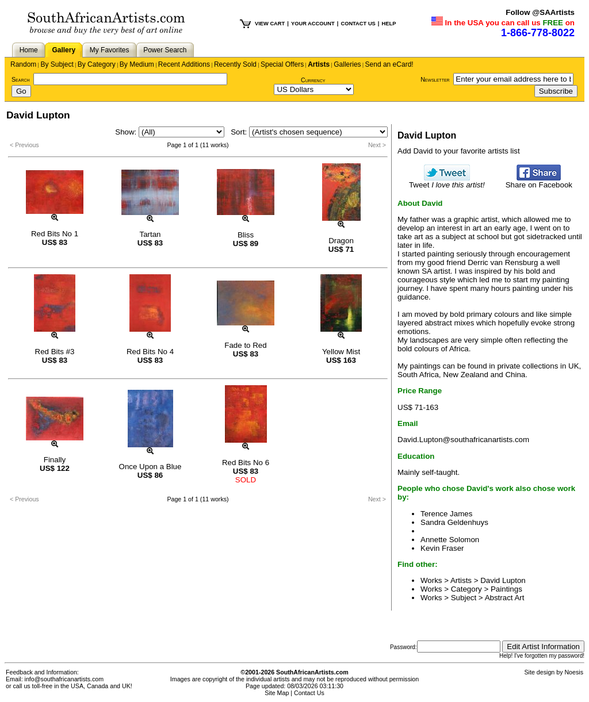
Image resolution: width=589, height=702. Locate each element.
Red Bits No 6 (245, 462)
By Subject (56, 64)
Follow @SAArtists (540, 12)
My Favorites (109, 50)
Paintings (506, 589)
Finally (55, 459)
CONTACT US (358, 23)
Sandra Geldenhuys (454, 522)
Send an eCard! (389, 64)
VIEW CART (270, 23)
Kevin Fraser (442, 548)
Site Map (277, 692)
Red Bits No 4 (150, 351)
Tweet (447, 181)
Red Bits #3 (55, 351)
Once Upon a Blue (150, 466)
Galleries (347, 64)
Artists (319, 64)
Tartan (149, 234)
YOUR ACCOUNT (313, 23)
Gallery (63, 50)
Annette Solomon (449, 539)
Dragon (341, 240)
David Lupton (503, 580)
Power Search (164, 50)
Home (29, 50)
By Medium (137, 64)
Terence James (446, 513)
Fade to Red (245, 345)
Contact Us (309, 692)
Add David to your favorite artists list (458, 151)
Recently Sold (235, 64)
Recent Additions (184, 64)
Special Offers (282, 64)
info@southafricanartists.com (64, 679)
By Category (97, 64)
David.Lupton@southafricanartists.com (463, 439)
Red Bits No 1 (54, 233)
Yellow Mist (341, 351)
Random (23, 64)
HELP (388, 23)
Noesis (573, 672)
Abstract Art (505, 597)
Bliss (246, 235)
